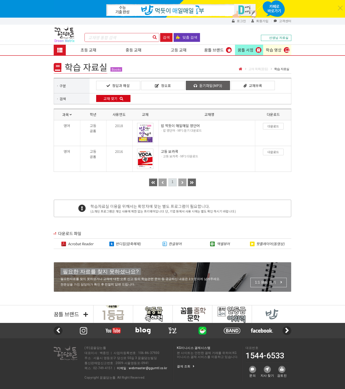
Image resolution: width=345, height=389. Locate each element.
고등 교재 (179, 50)
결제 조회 (185, 366)
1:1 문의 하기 (268, 282)
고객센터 (282, 21)
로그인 (239, 21)
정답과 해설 (118, 85)
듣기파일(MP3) (208, 85)
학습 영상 (274, 50)
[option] (143, 330)
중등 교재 (133, 50)
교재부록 (253, 85)
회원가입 (259, 21)
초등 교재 (88, 50)
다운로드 (273, 126)
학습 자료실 (280, 69)
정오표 (163, 85)
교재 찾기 (113, 98)
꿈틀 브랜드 (214, 50)
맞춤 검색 (186, 37)
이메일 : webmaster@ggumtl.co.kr (142, 368)
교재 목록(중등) (256, 69)
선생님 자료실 (276, 37)
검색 (166, 37)
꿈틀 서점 (245, 50)
